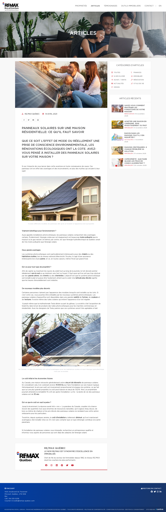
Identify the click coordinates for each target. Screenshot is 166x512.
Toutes (115, 72)
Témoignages (110, 6)
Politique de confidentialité (95, 509)
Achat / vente (118, 80)
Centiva (159, 509)
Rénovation (137, 80)
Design (115, 87)
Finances (136, 72)
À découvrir (118, 76)
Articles (95, 6)
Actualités (117, 83)
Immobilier (136, 76)
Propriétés (81, 6)
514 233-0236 (14, 498)
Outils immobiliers (131, 6)
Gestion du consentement (134, 509)
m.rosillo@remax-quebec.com (23, 501)
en (160, 6)
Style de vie (137, 83)
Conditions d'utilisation (115, 509)
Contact (149, 6)
